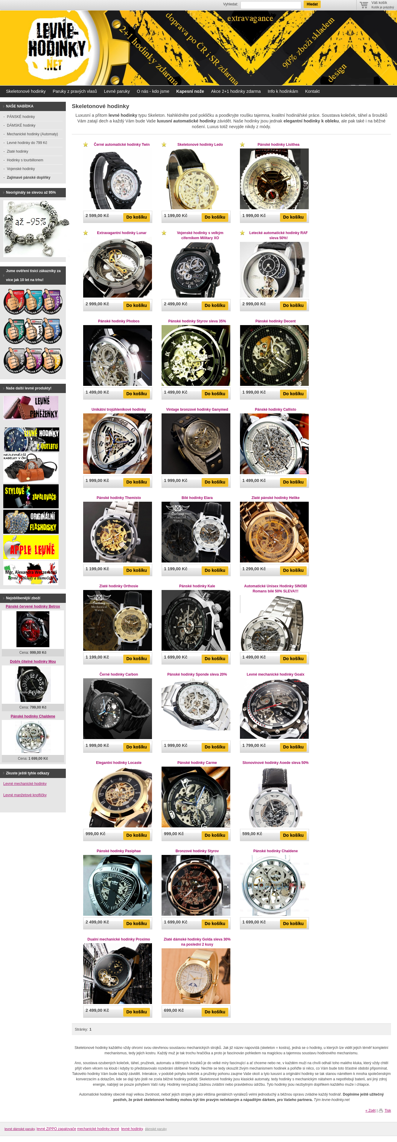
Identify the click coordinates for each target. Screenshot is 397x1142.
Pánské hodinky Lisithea (278, 144)
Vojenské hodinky (21, 169)
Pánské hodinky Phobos (119, 321)
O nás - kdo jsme (153, 91)
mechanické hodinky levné (98, 1129)
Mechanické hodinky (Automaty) (32, 134)
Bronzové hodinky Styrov (197, 851)
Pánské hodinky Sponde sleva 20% (197, 674)
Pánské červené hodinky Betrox (33, 606)
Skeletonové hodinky (26, 91)
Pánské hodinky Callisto (275, 409)
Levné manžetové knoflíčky (25, 795)
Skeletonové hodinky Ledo (200, 144)
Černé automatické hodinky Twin (122, 144)
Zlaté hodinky (17, 151)
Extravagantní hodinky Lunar (121, 233)
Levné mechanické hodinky (25, 784)
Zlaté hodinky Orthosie (118, 586)
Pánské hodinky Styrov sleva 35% (197, 321)
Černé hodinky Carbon (119, 674)
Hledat (312, 4)
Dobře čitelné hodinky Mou (33, 661)
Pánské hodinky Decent (275, 321)
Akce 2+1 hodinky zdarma (236, 91)
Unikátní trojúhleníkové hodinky (119, 409)
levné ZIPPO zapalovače (56, 1129)
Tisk (387, 1110)
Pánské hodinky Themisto (119, 498)
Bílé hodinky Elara (197, 498)
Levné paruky (117, 91)
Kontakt (312, 91)
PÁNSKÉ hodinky (21, 117)
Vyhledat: (230, 4)
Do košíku (136, 217)
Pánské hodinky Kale (197, 586)
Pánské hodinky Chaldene (275, 851)
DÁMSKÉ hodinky (21, 125)
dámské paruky (156, 1129)
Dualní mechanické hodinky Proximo (118, 939)
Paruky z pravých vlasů (75, 91)
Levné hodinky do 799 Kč (27, 143)
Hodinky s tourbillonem (25, 160)
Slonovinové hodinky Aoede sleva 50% (276, 763)
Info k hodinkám (283, 91)
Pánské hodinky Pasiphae (119, 851)
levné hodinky (132, 1129)
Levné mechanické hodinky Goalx (276, 674)
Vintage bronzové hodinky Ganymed (197, 409)
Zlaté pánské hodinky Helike (276, 498)
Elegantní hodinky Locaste (119, 763)
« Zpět (371, 1110)
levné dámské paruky (19, 1129)
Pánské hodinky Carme (197, 763)
